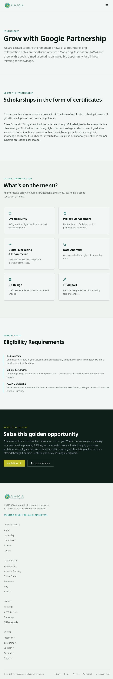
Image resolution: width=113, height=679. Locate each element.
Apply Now (14, 463)
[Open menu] (106, 5)
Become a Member (40, 463)
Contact (7, 550)
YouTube (9, 653)
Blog (6, 586)
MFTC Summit (10, 612)
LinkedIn (9, 647)
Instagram (10, 642)
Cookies (76, 674)
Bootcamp (9, 617)
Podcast (7, 591)
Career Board (10, 576)
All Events (8, 606)
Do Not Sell (87, 674)
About (7, 530)
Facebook (9, 637)
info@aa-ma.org (102, 674)
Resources (9, 581)
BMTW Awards (11, 622)
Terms (66, 674)
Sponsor (8, 545)
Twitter (8, 658)
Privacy (57, 674)
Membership (10, 566)
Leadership (9, 535)
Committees (10, 540)
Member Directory (12, 571)
